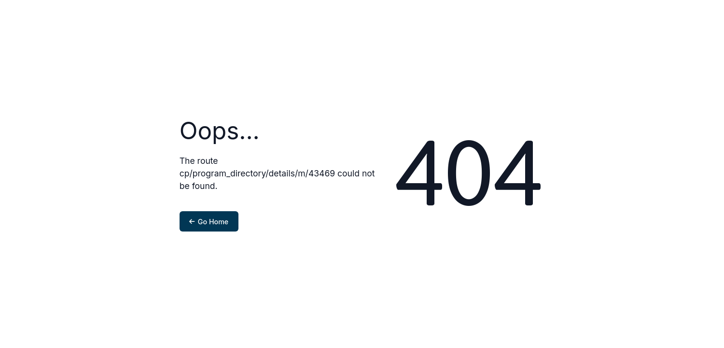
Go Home (208, 222)
